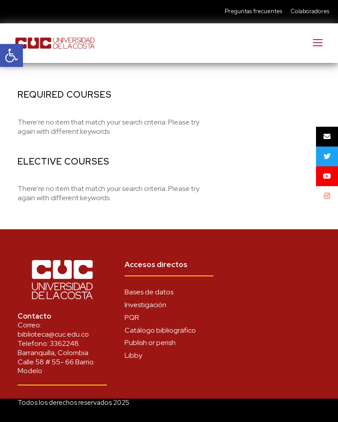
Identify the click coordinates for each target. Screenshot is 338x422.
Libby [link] (133, 355)
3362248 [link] (64, 343)
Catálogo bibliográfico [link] (160, 330)
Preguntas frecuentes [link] (253, 11)
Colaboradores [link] (309, 11)
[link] (11, 55)
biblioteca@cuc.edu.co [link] (53, 334)
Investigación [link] (145, 304)
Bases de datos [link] (149, 292)
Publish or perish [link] (150, 342)
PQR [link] (132, 317)
